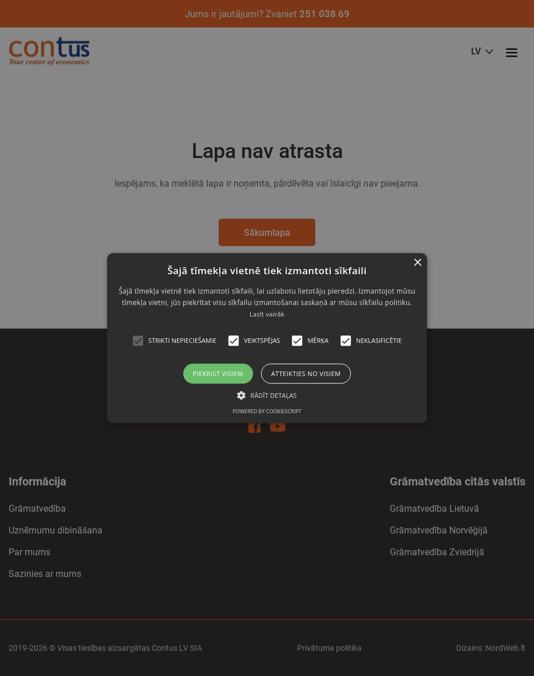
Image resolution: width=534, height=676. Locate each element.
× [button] (417, 263)
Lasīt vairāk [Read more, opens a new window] (267, 314)
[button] (137, 340)
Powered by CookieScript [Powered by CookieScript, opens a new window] (266, 411)
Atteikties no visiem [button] (306, 373)
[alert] (267, 338)
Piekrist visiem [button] (218, 373)
